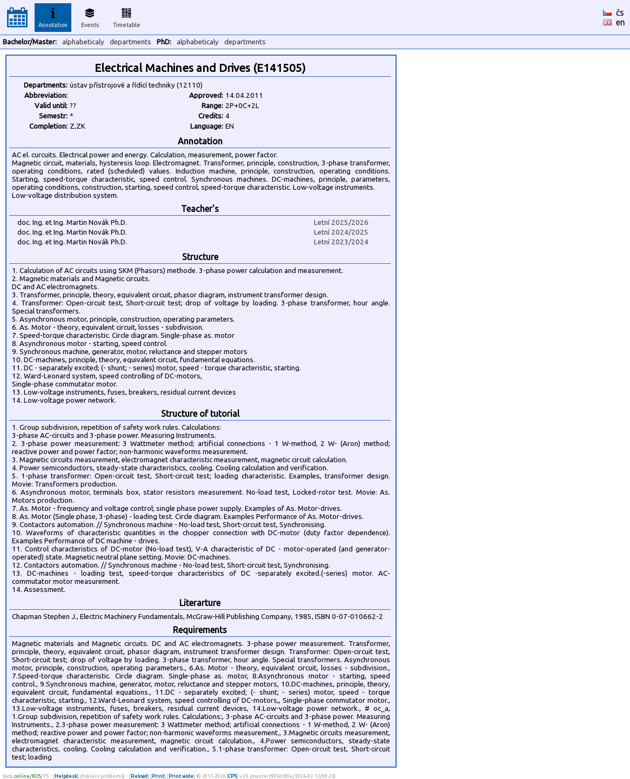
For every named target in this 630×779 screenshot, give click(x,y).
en (620, 22)
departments (130, 42)
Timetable (126, 16)
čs (620, 12)
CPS (232, 776)
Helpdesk (66, 776)
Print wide (181, 776)
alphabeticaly (83, 42)
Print (158, 776)
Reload (139, 776)
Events (90, 16)
